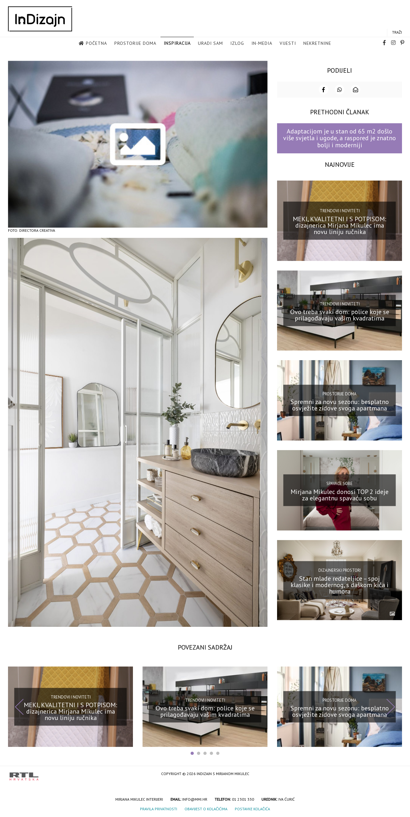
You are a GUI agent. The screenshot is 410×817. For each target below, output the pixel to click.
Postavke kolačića (252, 808)
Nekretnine (317, 43)
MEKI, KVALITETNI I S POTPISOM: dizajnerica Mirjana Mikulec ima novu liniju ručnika (339, 224)
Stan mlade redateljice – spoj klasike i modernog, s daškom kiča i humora (340, 584)
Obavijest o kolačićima (205, 808)
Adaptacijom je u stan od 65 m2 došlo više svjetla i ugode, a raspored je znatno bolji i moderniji (339, 138)
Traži (397, 32)
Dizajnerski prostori (339, 569)
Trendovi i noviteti (340, 210)
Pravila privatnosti (158, 808)
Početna (96, 43)
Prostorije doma (135, 43)
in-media (261, 43)
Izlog (237, 43)
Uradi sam (210, 43)
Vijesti (288, 43)
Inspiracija (177, 43)
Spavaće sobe (339, 483)
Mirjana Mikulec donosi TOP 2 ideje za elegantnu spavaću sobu (340, 494)
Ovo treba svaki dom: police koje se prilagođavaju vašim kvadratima (339, 314)
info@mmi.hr (194, 799)
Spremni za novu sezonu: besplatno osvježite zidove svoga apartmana (340, 404)
